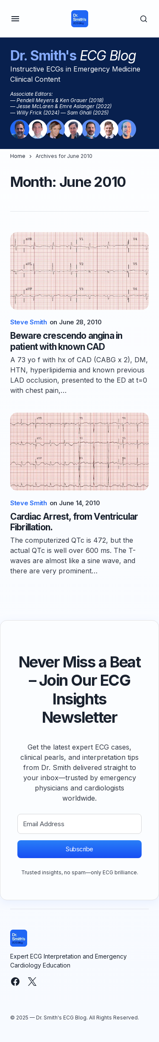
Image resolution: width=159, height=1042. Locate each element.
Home (17, 156)
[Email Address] (79, 824)
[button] (15, 19)
